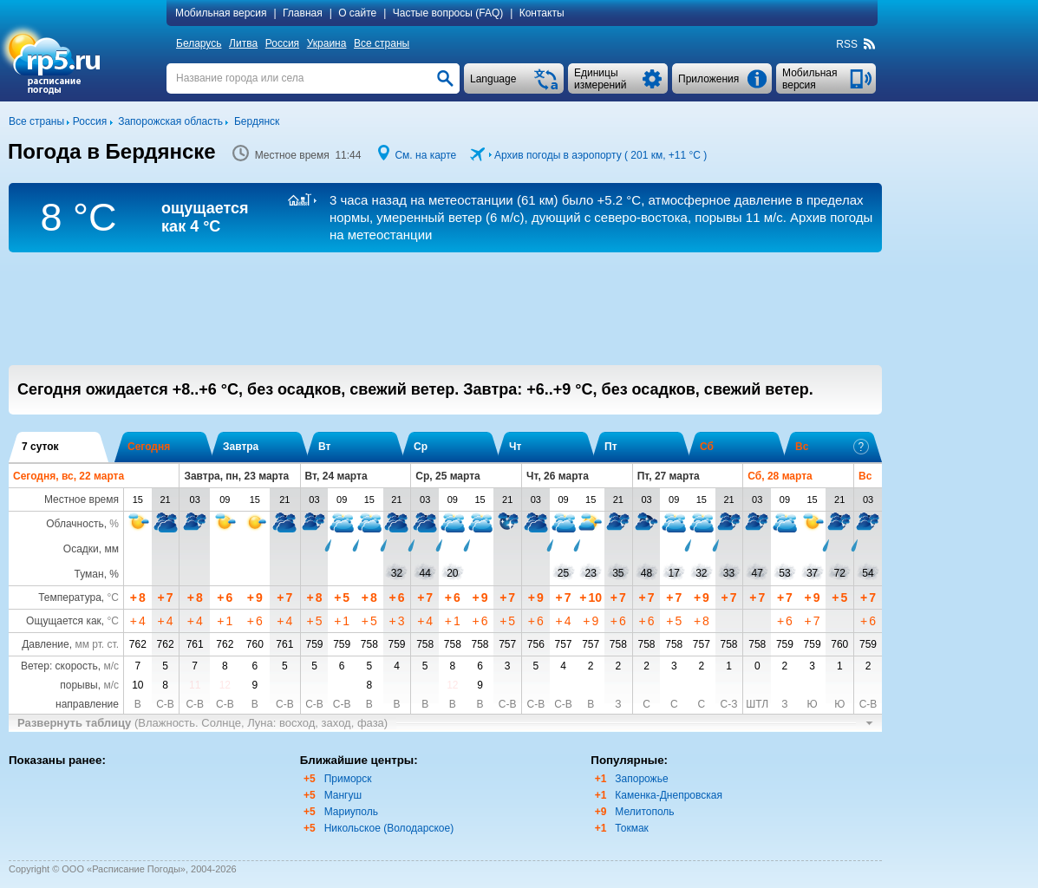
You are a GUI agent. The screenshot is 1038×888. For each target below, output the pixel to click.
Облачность (74, 524)
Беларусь (198, 43)
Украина (327, 43)
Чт (515, 447)
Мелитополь (644, 812)
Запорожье (641, 779)
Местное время (81, 499)
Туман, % (97, 574)
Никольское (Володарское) (389, 828)
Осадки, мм (91, 549)
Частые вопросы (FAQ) (448, 13)
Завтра (240, 447)
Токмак (632, 828)
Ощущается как (63, 621)
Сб (707, 447)
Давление (45, 644)
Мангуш (343, 795)
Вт (324, 447)
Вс (832, 446)
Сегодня (148, 447)
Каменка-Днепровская (668, 795)
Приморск (348, 779)
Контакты (542, 13)
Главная (303, 13)
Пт (610, 447)
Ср (421, 447)
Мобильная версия (221, 13)
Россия (282, 43)
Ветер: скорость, (70, 666)
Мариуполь (351, 812)
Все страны (381, 43)
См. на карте (425, 155)
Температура (69, 597)
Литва (243, 43)
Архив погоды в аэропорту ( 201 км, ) (600, 155)
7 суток (40, 447)
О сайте (357, 13)
